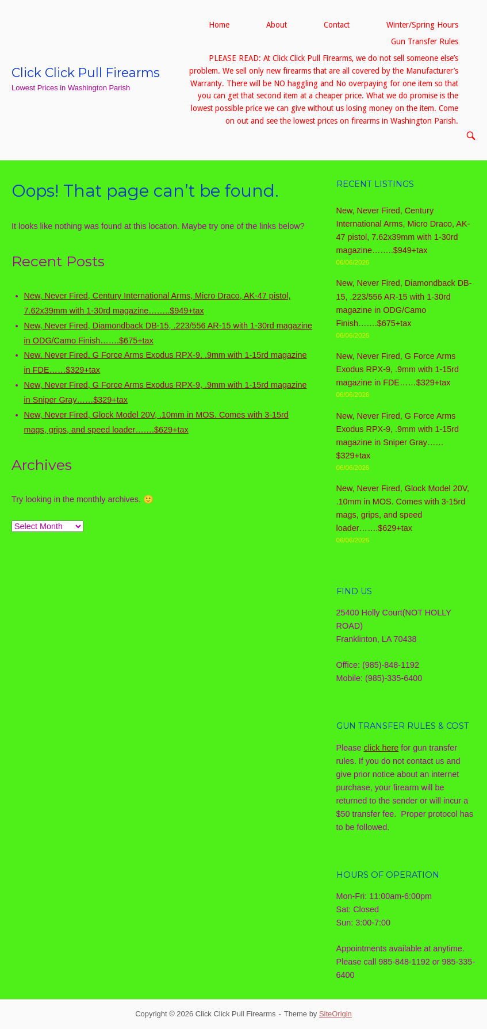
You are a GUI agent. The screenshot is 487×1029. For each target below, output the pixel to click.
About (276, 24)
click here (381, 747)
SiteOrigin (335, 1013)
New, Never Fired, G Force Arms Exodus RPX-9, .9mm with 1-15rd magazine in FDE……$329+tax (397, 369)
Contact (337, 24)
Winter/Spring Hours (422, 24)
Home (219, 24)
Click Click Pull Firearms (85, 72)
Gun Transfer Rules (424, 41)
